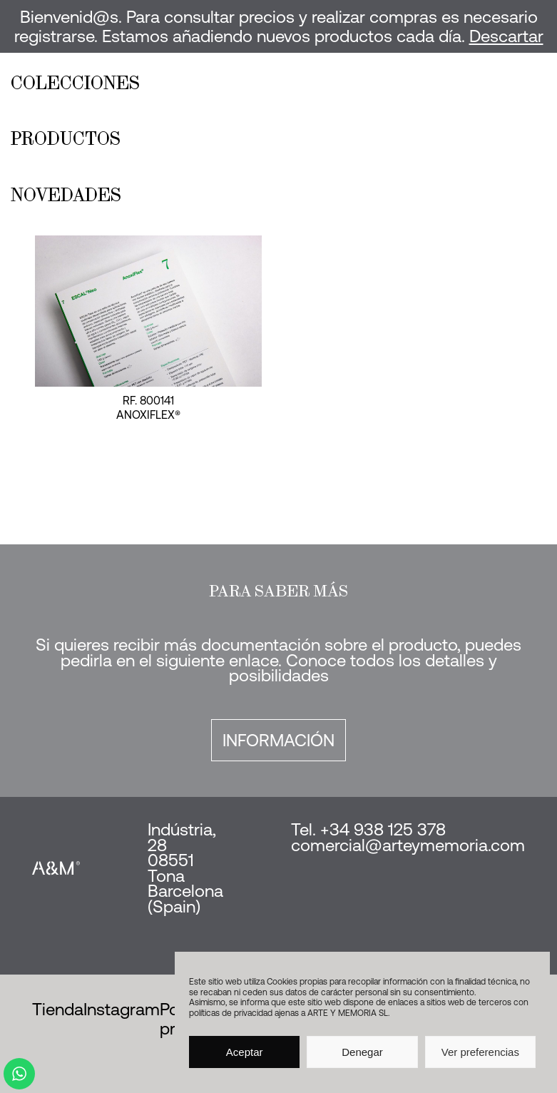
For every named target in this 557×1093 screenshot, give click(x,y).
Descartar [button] (506, 36)
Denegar (362, 1052)
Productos (66, 138)
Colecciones (75, 82)
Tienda (57, 1009)
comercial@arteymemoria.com (408, 845)
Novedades (66, 194)
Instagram (121, 1009)
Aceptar (244, 1052)
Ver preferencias (480, 1052)
